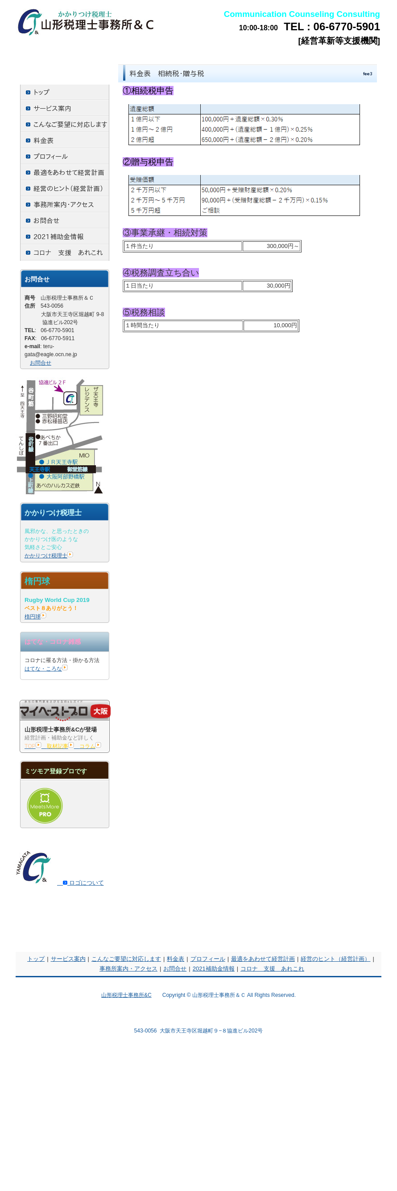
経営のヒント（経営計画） (335, 958)
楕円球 (35, 617)
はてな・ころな (46, 669)
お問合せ (40, 363)
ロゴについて (80, 882)
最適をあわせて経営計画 (263, 958)
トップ (36, 958)
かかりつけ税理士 (49, 556)
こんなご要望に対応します (126, 958)
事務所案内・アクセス (128, 968)
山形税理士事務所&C (126, 995)
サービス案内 (68, 958)
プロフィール (207, 958)
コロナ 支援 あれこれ (272, 968)
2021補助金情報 (214, 968)
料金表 (175, 958)
